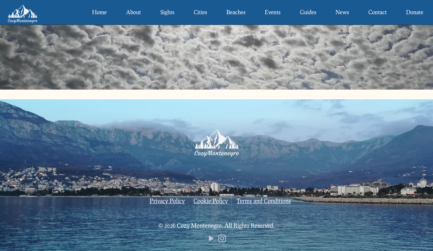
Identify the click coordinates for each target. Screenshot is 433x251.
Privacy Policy (167, 200)
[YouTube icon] (211, 240)
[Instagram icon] (222, 240)
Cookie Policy (210, 200)
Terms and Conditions (264, 200)
